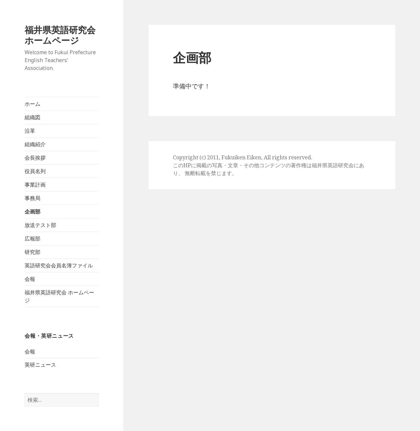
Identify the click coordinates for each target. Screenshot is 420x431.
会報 (30, 279)
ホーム (32, 103)
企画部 (32, 211)
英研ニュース (40, 364)
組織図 (32, 117)
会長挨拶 (35, 157)
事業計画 (35, 184)
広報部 (32, 238)
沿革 (30, 130)
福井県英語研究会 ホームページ (64, 35)
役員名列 (35, 171)
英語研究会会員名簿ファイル (59, 265)
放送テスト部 (40, 225)
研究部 (32, 252)
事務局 (32, 198)
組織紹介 (35, 144)
